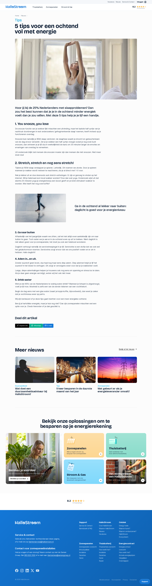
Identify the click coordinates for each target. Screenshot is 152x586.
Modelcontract (104, 580)
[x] (32, 570)
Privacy (125, 580)
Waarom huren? (124, 529)
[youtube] (37, 570)
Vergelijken (123, 558)
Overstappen (123, 561)
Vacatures (102, 534)
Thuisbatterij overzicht (107, 547)
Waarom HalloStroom (106, 529)
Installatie (82, 552)
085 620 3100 (29, 555)
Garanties (82, 555)
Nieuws (101, 531)
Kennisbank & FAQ (85, 529)
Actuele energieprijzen (127, 555)
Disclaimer (133, 580)
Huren (81, 558)
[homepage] (16, 6)
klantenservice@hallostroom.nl (41, 542)
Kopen (101, 561)
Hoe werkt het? (104, 550)
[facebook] (16, 570)
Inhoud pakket (84, 550)
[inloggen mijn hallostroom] (141, 2)
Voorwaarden (116, 580)
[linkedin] (27, 570)
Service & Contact (85, 526)
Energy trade (123, 526)
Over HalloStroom (105, 526)
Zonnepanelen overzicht (88, 547)
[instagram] (22, 570)
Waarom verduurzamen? (127, 531)
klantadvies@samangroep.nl (59, 555)
